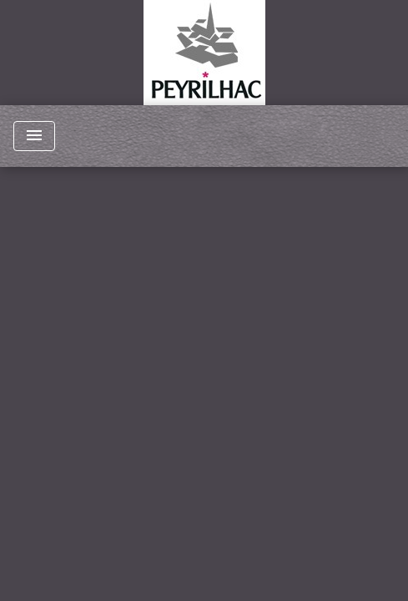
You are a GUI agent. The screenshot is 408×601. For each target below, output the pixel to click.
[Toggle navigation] (34, 136)
